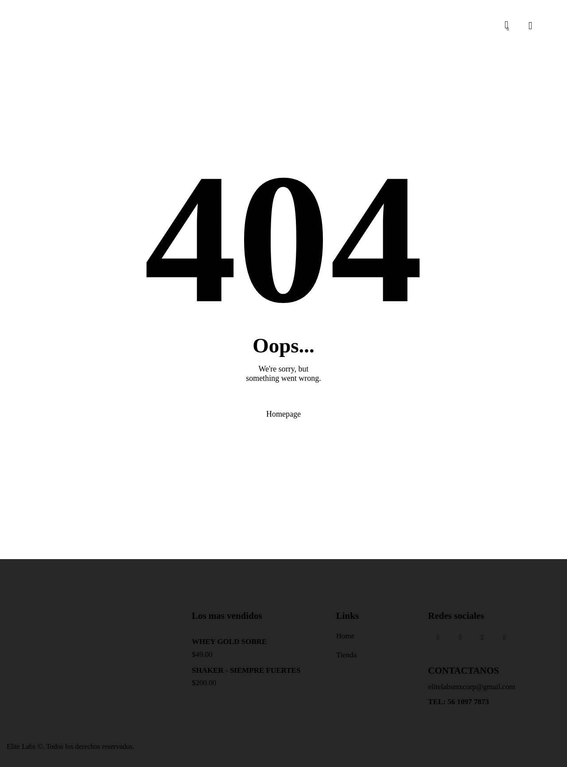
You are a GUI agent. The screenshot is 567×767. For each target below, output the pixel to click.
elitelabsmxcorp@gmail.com (471, 687)
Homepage (283, 414)
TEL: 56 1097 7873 (458, 702)
